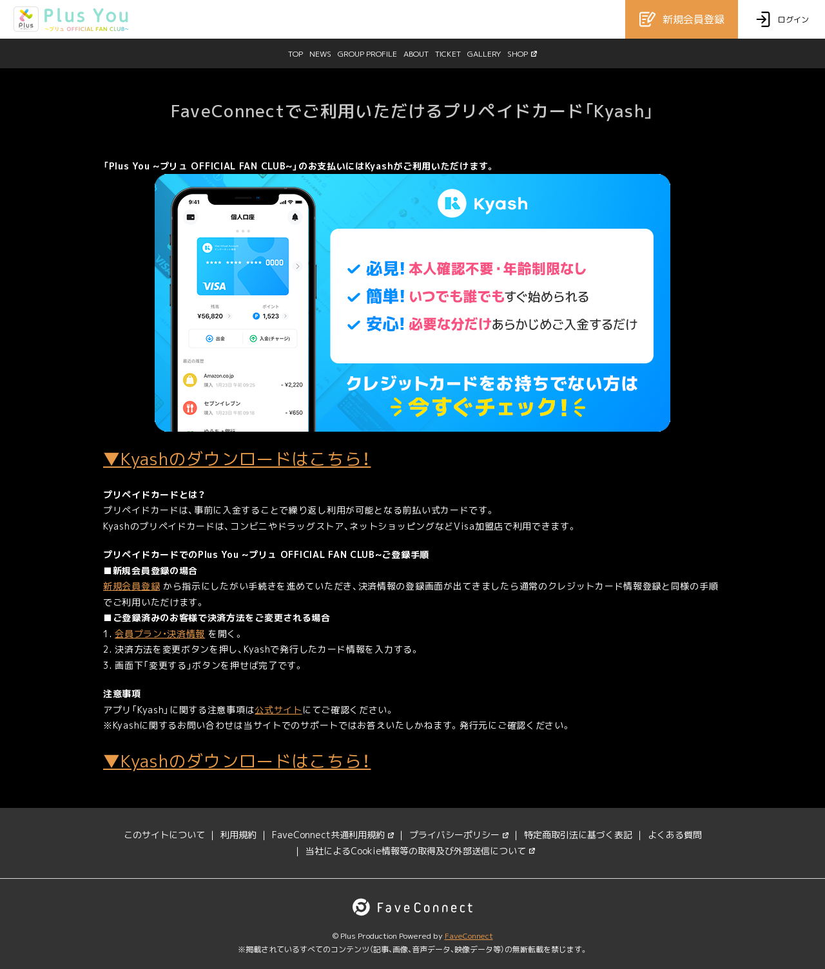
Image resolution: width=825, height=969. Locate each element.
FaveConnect (469, 935)
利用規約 (238, 835)
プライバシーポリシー (459, 835)
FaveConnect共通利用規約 (333, 835)
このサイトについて (164, 835)
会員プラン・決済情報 (160, 634)
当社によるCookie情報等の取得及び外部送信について (420, 851)
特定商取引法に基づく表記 (578, 835)
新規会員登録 (131, 586)
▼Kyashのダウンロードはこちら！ (237, 458)
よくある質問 (675, 835)
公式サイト (278, 710)
